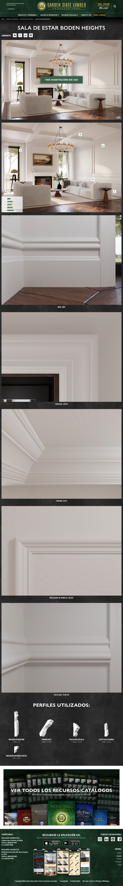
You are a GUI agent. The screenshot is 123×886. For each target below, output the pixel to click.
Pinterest (113, 839)
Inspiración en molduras (26, 19)
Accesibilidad (64, 881)
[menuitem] (105, 6)
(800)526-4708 (12, 842)
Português (118, 861)
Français (119, 858)
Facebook (120, 839)
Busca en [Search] (114, 6)
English (119, 852)
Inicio (2, 19)
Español (119, 855)
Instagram (100, 839)
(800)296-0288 (12, 856)
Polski (120, 864)
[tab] (28, 15)
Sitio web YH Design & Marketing (96, 881)
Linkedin (106, 839)
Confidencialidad (75, 881)
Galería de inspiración (12, 19)
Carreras (11, 9)
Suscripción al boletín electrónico (15, 4)
